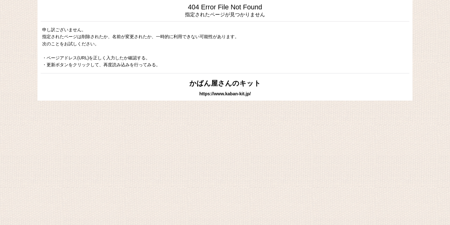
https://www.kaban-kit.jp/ (225, 93)
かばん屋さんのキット (225, 83)
